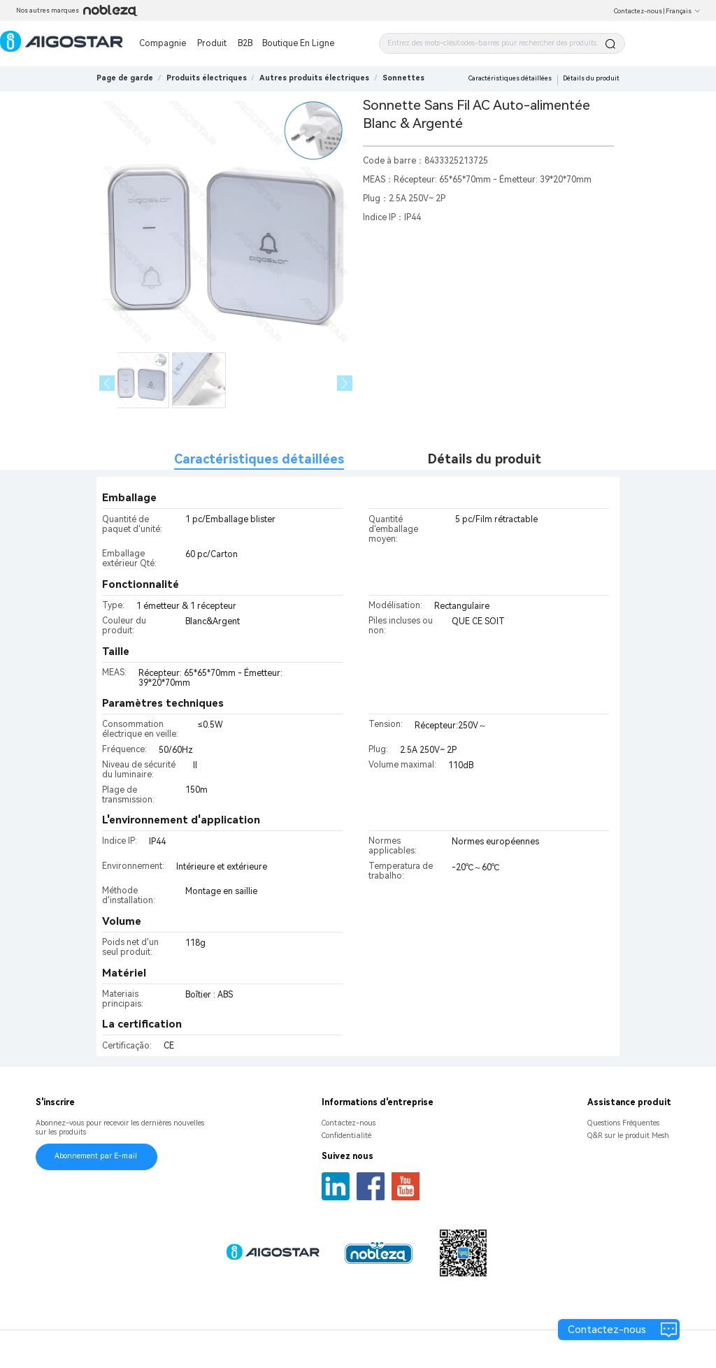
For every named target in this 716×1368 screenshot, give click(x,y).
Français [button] (683, 11)
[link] (206, 77)
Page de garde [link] (124, 77)
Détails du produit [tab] (484, 459)
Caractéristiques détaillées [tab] (259, 459)
